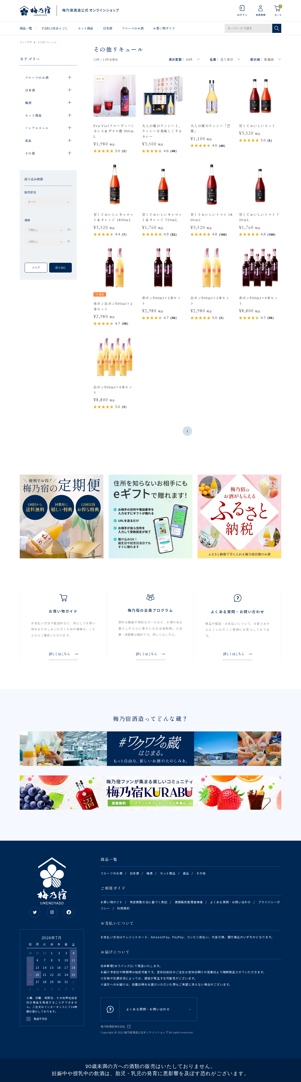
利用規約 (123, 908)
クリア (36, 267)
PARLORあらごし (55, 28)
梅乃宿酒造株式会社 (113, 1026)
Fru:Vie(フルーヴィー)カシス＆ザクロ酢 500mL (113, 131)
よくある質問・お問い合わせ (230, 902)
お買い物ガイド (164, 28)
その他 (201, 873)
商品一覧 (26, 28)
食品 (186, 873)
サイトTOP (26, 42)
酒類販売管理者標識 (189, 902)
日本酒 (107, 28)
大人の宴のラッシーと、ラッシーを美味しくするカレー (162, 131)
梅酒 (149, 873)
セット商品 (85, 28)
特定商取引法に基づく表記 (148, 902)
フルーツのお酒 (133, 28)
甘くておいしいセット (257, 125)
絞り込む (60, 267)
